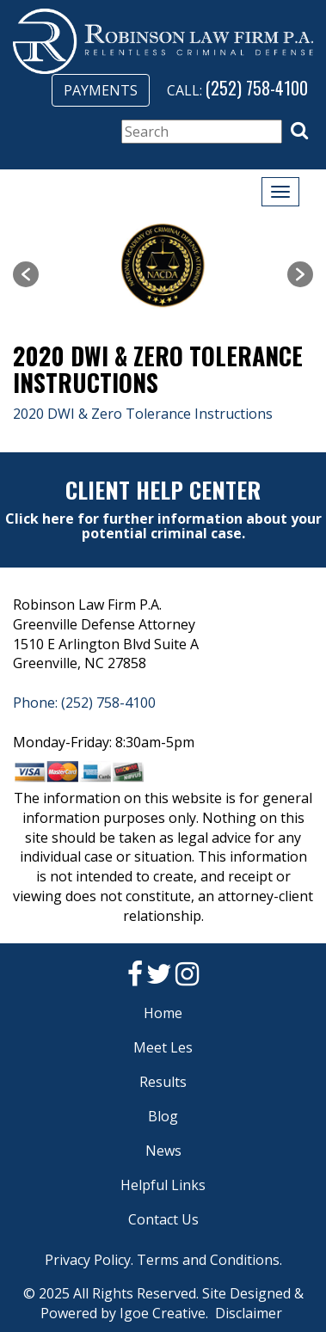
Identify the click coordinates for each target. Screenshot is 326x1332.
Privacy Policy (88, 1259)
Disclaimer (248, 1313)
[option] (163, 266)
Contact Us (163, 1219)
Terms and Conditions (208, 1259)
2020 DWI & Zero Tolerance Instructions (143, 413)
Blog (163, 1116)
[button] (299, 131)
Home (163, 1013)
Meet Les (163, 1047)
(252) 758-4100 (257, 88)
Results (163, 1081)
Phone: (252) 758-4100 (84, 702)
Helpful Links (163, 1184)
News (163, 1150)
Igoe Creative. (164, 1313)
